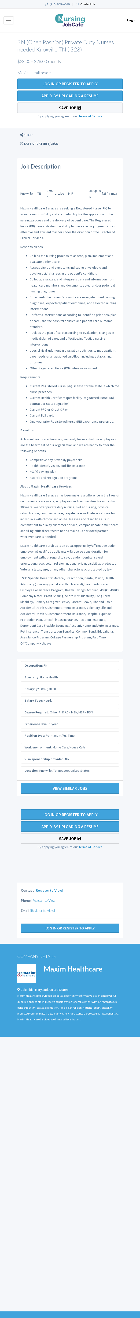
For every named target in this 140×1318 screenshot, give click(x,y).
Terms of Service (91, 116)
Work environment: (38, 747)
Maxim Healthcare (73, 968)
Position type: (35, 735)
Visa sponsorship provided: (44, 759)
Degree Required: (37, 712)
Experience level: (36, 724)
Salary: (30, 689)
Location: (32, 770)
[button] (26, 135)
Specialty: (32, 677)
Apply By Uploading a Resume (70, 95)
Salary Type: (34, 700)
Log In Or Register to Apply (70, 84)
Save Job (70, 107)
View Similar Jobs (70, 788)
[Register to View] (49, 890)
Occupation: (34, 665)
